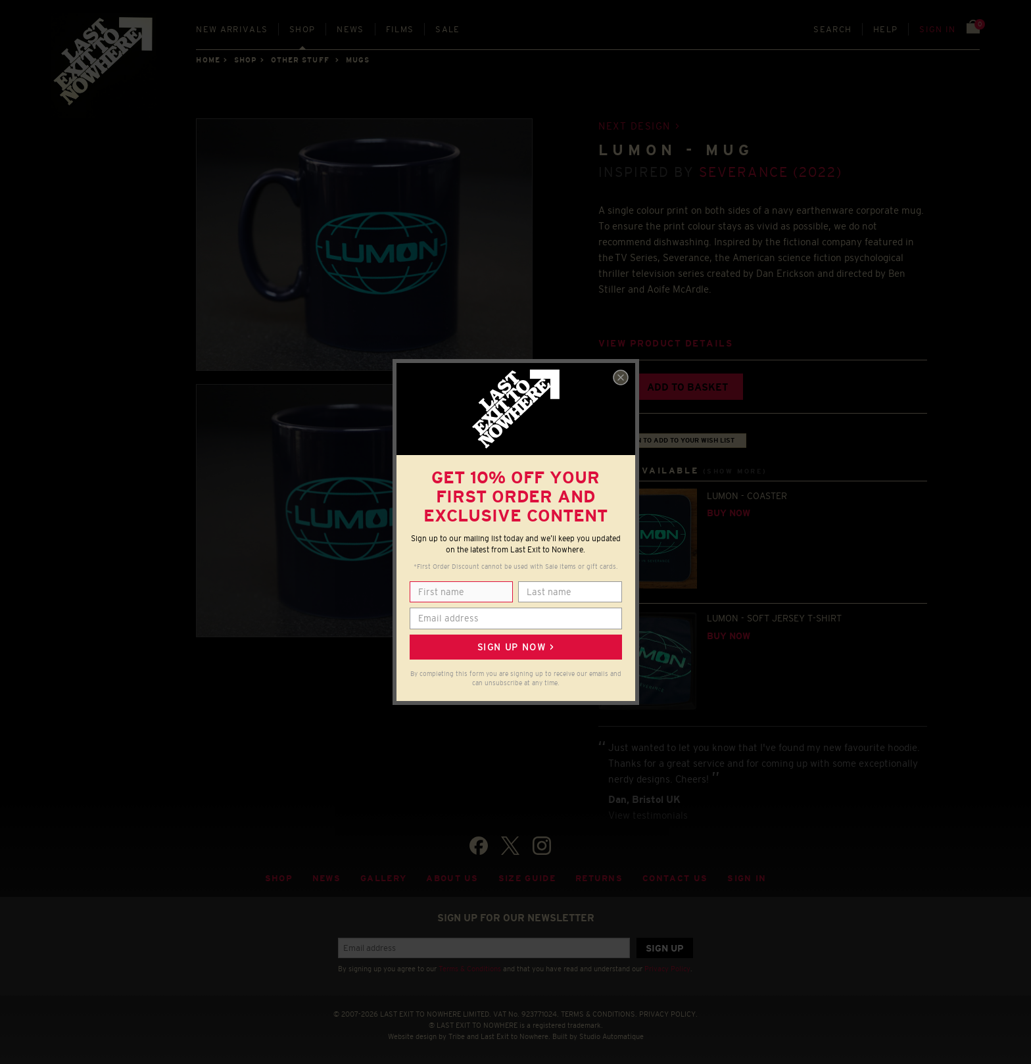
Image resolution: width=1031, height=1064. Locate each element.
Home (208, 60)
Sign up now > (515, 647)
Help (885, 29)
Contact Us (674, 878)
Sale (447, 29)
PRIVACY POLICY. (668, 1014)
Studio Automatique (611, 1036)
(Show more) (735, 471)
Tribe (456, 1036)
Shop (302, 29)
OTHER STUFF (300, 60)
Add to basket (687, 387)
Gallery (383, 878)
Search (832, 29)
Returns (599, 878)
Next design (634, 126)
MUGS (358, 60)
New (232, 29)
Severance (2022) (770, 172)
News (350, 29)
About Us (452, 878)
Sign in (937, 29)
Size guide (527, 878)
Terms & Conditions (470, 969)
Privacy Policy (667, 969)
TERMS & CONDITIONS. (599, 1014)
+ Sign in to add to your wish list (672, 440)
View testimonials (648, 815)
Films (400, 29)
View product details (665, 344)
